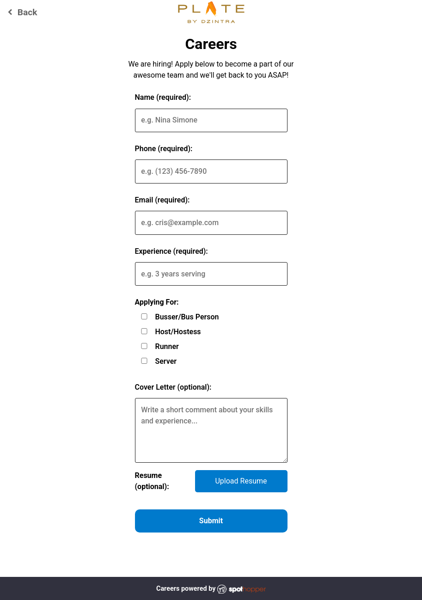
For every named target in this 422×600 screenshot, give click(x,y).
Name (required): (163, 97)
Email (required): (162, 200)
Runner (166, 346)
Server (166, 361)
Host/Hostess (178, 331)
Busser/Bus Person (187, 316)
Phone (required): (164, 148)
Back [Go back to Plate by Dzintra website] (21, 12)
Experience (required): (171, 251)
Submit (211, 520)
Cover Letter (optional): (173, 387)
